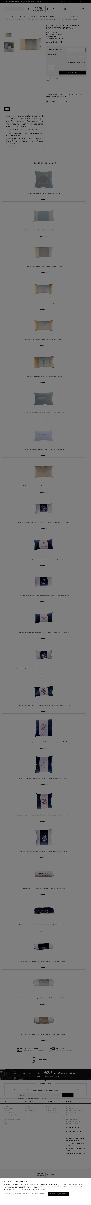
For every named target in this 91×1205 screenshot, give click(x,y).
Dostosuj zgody (38, 1194)
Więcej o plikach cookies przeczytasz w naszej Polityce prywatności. (24, 1189)
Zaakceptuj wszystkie (58, 1194)
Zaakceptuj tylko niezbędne (16, 1194)
